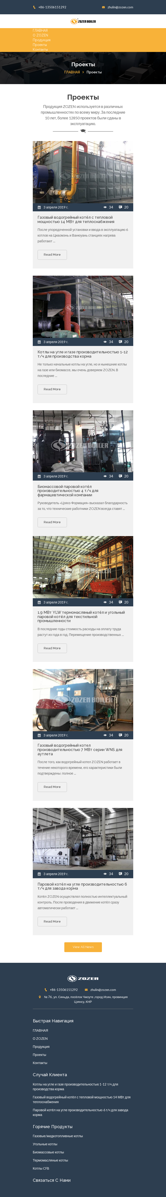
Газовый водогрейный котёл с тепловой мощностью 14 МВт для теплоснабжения (76, 219)
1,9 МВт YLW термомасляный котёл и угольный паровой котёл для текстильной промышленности (81, 616)
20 (123, 207)
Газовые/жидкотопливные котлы (58, 1136)
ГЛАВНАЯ (40, 30)
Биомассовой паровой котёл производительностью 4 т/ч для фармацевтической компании (68, 490)
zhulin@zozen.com (117, 7)
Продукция (41, 40)
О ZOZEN (40, 35)
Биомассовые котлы (48, 1152)
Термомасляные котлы (50, 1160)
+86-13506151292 (49, 7)
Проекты (40, 45)
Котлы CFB (41, 1168)
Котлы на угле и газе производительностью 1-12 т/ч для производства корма (83, 354)
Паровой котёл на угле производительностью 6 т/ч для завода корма (82, 886)
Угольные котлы (45, 1144)
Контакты (40, 49)
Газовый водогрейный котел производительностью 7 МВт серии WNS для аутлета (80, 749)
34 (108, 207)
